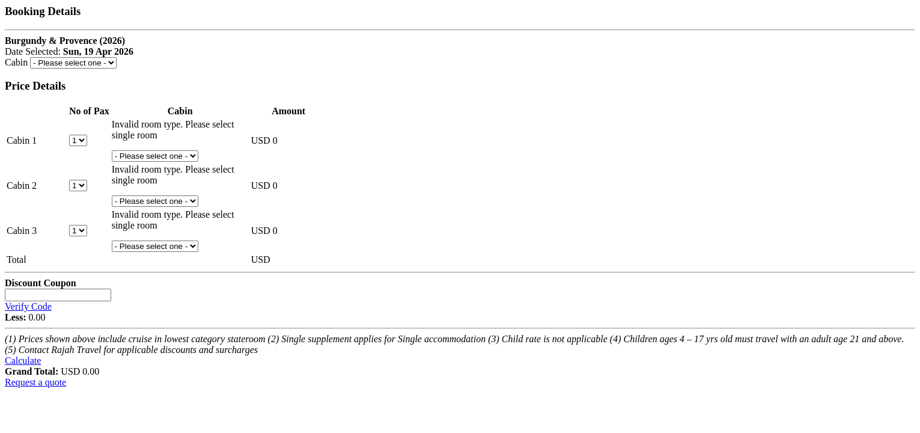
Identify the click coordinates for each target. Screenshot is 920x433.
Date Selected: (34, 51)
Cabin (16, 62)
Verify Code (28, 306)
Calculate (23, 360)
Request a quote (35, 382)
